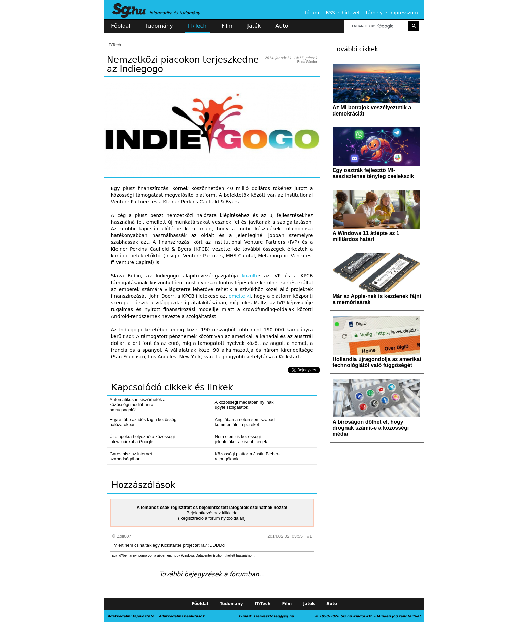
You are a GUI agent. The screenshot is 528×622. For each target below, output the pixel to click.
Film (227, 26)
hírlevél (350, 12)
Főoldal (120, 26)
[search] (378, 26)
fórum (312, 12)
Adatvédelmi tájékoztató (130, 616)
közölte (250, 276)
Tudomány (159, 26)
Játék (254, 26)
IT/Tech (197, 26)
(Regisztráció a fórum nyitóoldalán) (212, 518)
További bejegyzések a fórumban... (212, 574)
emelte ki (240, 296)
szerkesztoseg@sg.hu (273, 616)
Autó (281, 26)
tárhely (374, 12)
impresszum (403, 12)
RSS (330, 12)
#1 (309, 536)
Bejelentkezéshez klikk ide (212, 512)
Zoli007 (124, 536)
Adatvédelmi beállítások (181, 616)
